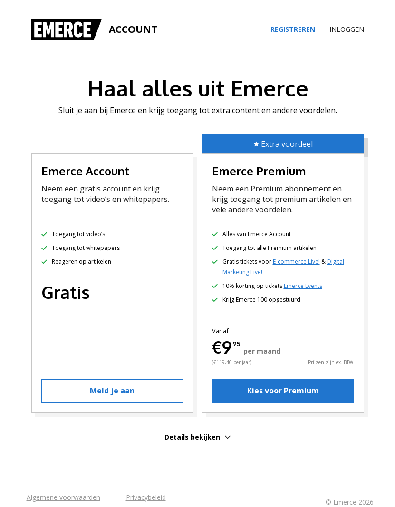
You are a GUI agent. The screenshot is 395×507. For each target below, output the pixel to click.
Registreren (292, 29)
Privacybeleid (146, 497)
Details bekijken (197, 436)
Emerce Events (303, 286)
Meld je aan (112, 390)
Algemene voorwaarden (63, 497)
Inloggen (346, 29)
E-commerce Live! (296, 262)
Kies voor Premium (283, 390)
